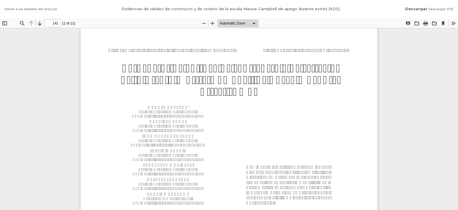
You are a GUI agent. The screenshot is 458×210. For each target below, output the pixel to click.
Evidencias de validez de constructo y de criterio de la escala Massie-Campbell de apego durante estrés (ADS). (231, 8)
